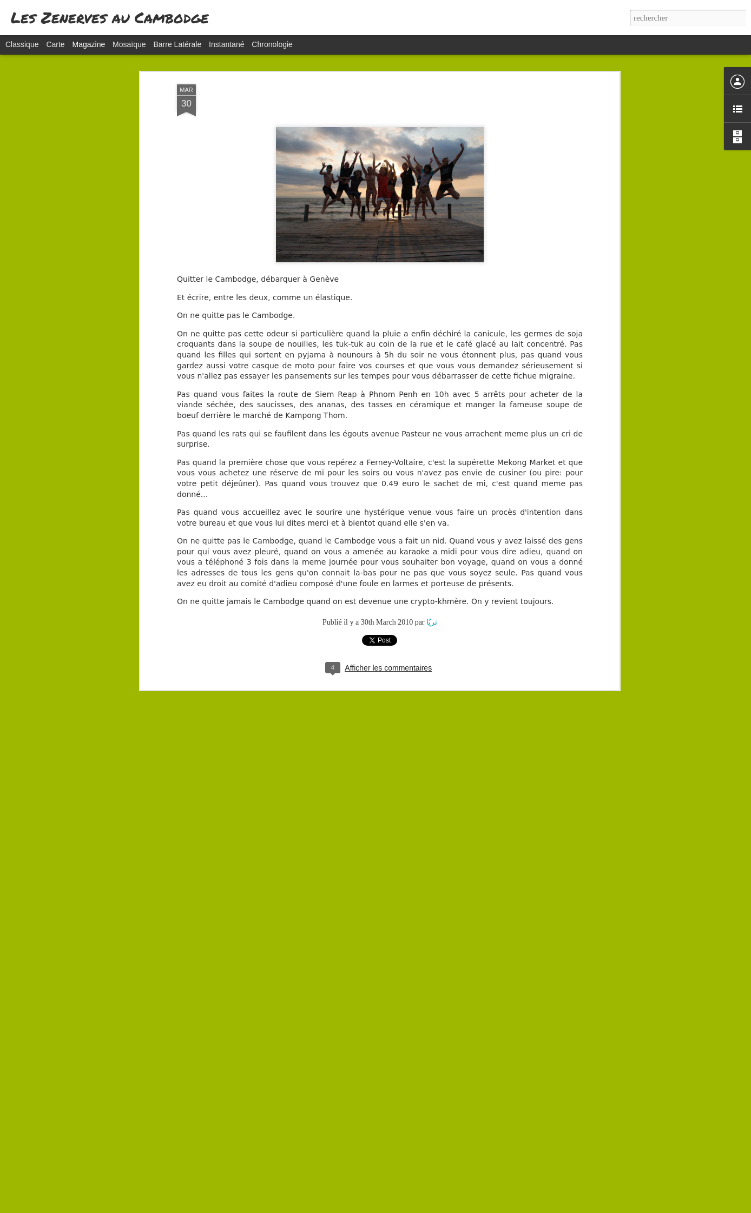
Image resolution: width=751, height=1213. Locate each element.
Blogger (409, 1207)
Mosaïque (129, 44)
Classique (21, 44)
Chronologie (272, 44)
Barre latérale (177, 44)
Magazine (89, 44)
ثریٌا (431, 525)
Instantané (226, 44)
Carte (55, 44)
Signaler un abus (445, 1207)
